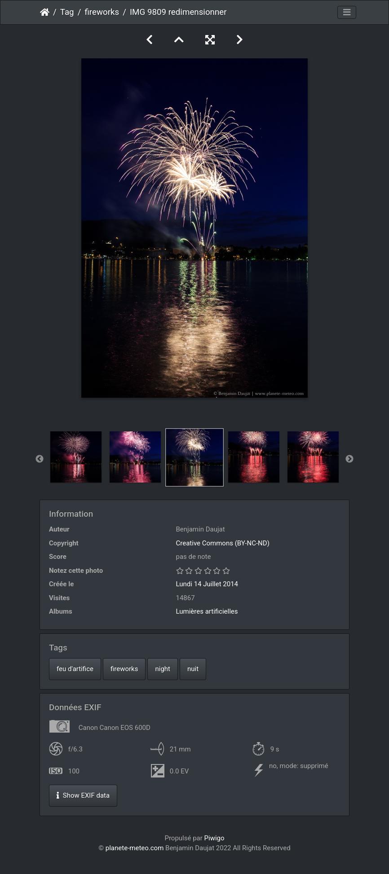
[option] (76, 457)
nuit (193, 669)
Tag (67, 12)
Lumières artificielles (207, 611)
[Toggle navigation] (346, 12)
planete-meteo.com (135, 848)
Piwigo (214, 838)
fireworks (101, 12)
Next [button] (349, 459)
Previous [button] (39, 459)
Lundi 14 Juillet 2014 (207, 584)
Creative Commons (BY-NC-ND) (223, 543)
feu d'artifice (75, 669)
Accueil (44, 12)
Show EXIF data (83, 795)
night (162, 669)
